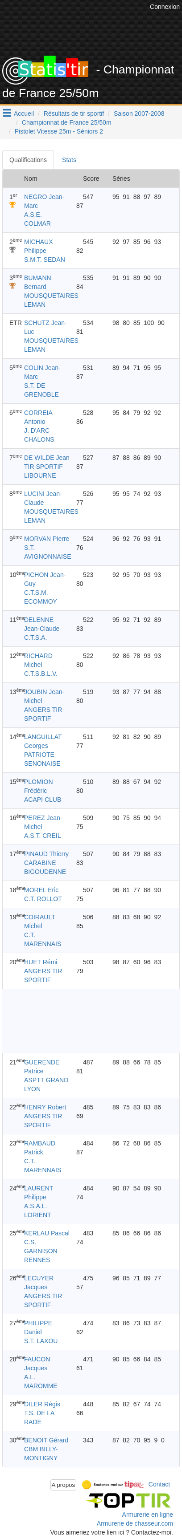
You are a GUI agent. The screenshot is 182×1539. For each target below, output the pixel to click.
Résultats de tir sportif (74, 113)
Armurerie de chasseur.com (135, 1523)
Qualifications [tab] (28, 159)
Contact (159, 1484)
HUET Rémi (40, 962)
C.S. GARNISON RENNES (41, 1251)
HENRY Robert (45, 1107)
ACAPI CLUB (42, 799)
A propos (63, 1485)
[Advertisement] (91, 1021)
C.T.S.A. (35, 637)
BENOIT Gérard (46, 1440)
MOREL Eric (41, 889)
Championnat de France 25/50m (67, 122)
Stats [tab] (69, 159)
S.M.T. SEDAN (44, 259)
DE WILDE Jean (47, 457)
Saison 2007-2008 (139, 113)
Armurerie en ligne (147, 1514)
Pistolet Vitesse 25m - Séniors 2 (59, 131)
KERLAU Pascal (47, 1233)
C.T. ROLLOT (43, 898)
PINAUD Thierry (46, 853)
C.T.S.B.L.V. (41, 673)
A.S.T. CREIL (42, 835)
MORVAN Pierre (46, 538)
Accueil (24, 113)
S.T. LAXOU (41, 1340)
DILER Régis (42, 1404)
